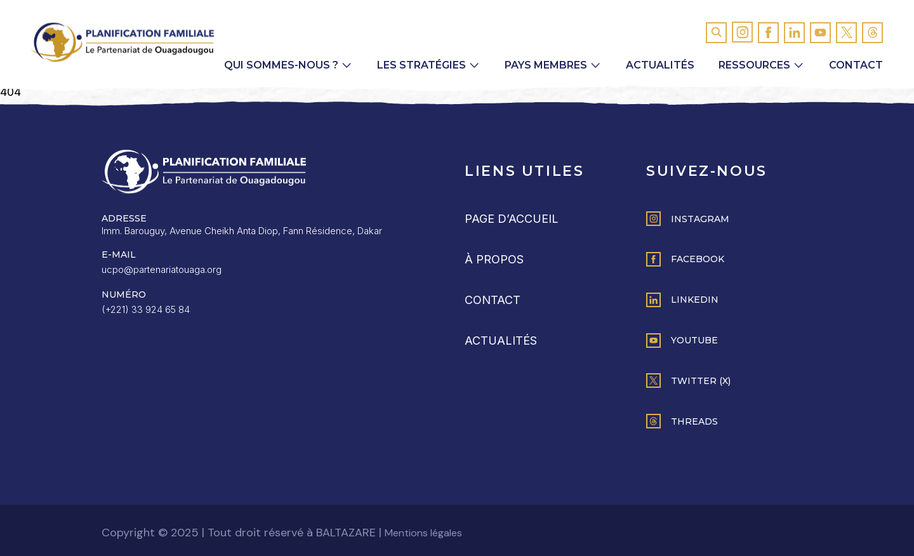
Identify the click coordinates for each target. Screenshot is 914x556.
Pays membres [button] (546, 65)
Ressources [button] (754, 65)
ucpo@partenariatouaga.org (162, 269)
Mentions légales (423, 532)
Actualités (660, 65)
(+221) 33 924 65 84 (146, 309)
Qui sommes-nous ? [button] (281, 65)
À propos (494, 259)
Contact (856, 65)
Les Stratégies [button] (421, 65)
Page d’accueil (512, 218)
